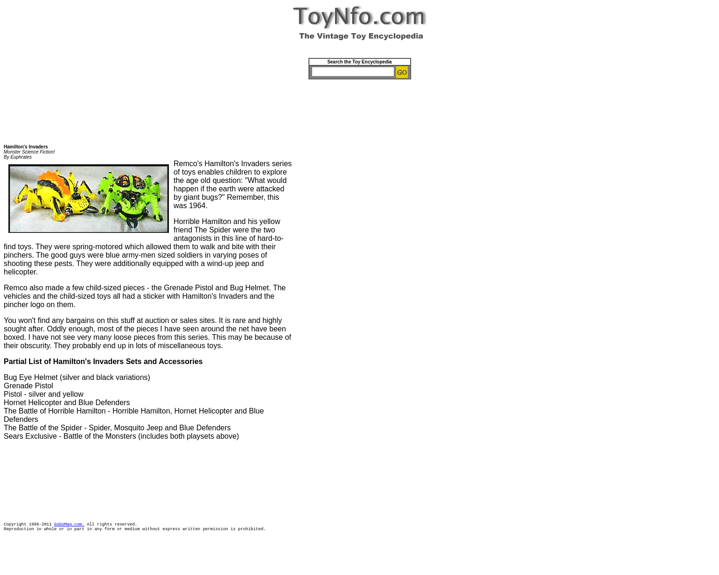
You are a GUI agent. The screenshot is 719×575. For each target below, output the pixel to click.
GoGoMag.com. (69, 525)
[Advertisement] (360, 109)
